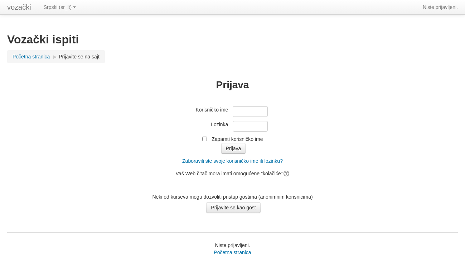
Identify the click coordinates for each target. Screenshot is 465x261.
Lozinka (219, 124)
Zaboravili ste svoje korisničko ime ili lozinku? (232, 161)
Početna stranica (31, 57)
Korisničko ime (211, 110)
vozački (19, 7)
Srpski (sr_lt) (60, 7)
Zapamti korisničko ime (237, 139)
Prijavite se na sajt (79, 57)
